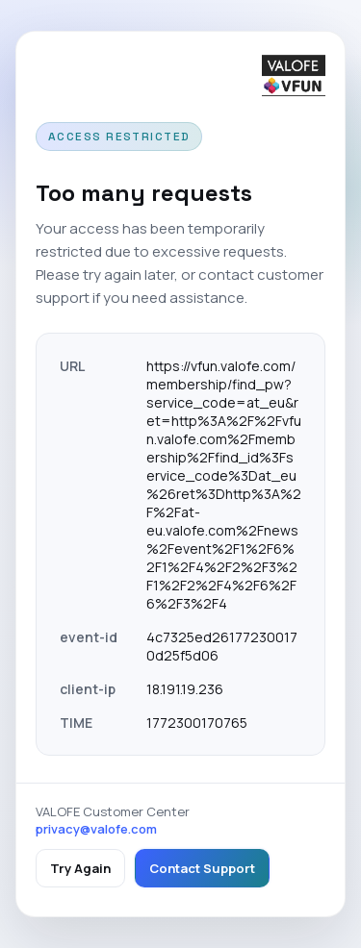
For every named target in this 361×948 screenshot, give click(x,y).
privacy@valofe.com (96, 828)
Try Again (80, 868)
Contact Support (202, 868)
